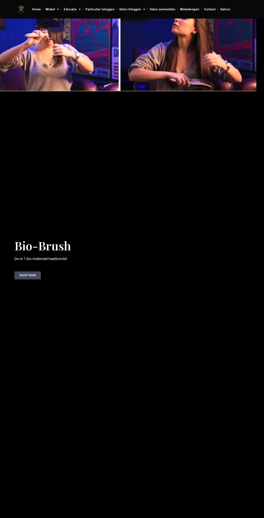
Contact (210, 9)
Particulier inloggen (99, 9)
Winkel (52, 9)
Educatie (72, 9)
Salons (225, 9)
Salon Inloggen (132, 9)
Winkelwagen (189, 9)
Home (36, 9)
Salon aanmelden (162, 9)
